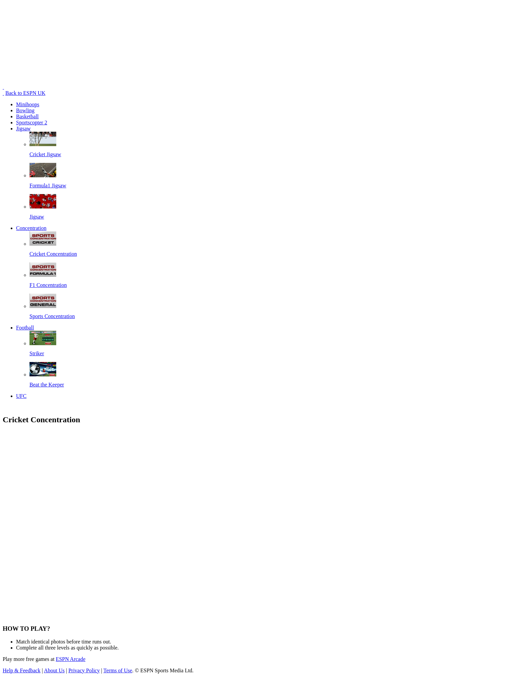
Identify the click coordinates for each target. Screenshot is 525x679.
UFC (21, 396)
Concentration (31, 228)
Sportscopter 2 (31, 122)
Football (25, 327)
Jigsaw (23, 128)
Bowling (25, 110)
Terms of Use (117, 670)
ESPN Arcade (70, 659)
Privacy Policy (84, 670)
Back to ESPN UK (25, 93)
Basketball (27, 116)
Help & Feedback (22, 670)
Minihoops (27, 104)
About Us (54, 670)
